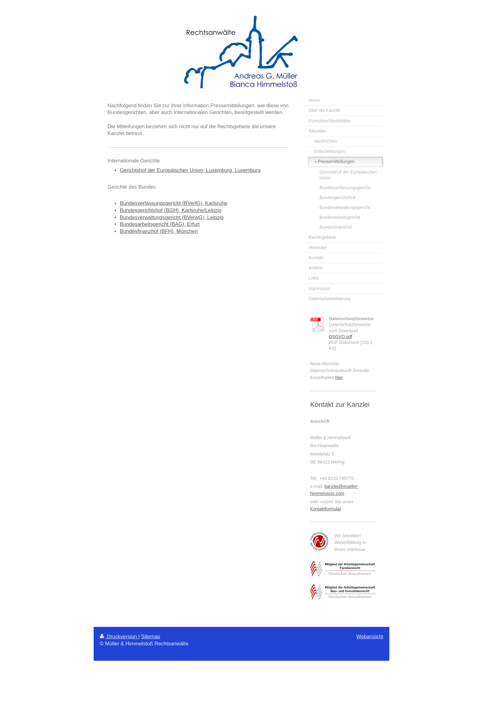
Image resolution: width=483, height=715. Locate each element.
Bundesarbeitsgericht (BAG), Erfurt (160, 224)
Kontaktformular (325, 508)
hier (339, 377)
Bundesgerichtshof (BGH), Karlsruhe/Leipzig (170, 210)
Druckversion (119, 636)
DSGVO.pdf (340, 336)
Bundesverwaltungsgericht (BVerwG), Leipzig (172, 217)
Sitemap (150, 636)
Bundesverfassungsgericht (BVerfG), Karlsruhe (173, 203)
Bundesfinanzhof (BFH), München (159, 231)
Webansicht (369, 636)
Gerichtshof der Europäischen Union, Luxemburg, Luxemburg (190, 170)
